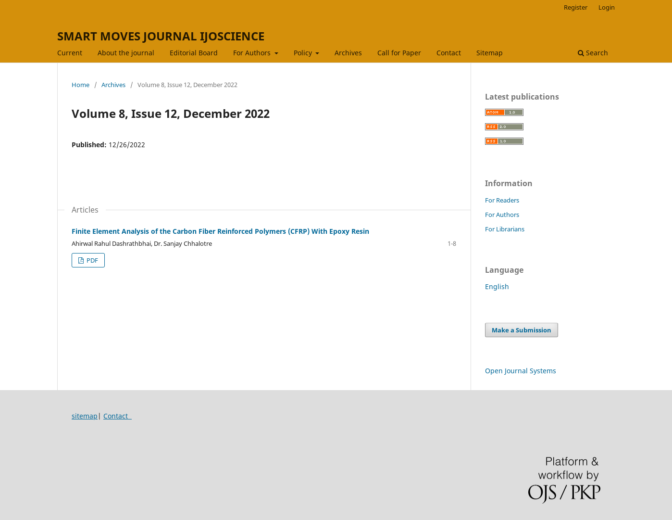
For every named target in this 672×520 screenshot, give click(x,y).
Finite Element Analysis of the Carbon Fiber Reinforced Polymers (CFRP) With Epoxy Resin (220, 231)
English (497, 286)
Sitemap (489, 52)
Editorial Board (194, 52)
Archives (348, 52)
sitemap (85, 415)
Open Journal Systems (520, 370)
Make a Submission (521, 330)
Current (69, 52)
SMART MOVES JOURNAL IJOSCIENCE (160, 36)
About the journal (126, 52)
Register (575, 7)
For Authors (253, 52)
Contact (448, 52)
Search (593, 52)
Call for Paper (399, 52)
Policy (304, 52)
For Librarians (504, 229)
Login (606, 7)
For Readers (502, 200)
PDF (91, 260)
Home (80, 84)
